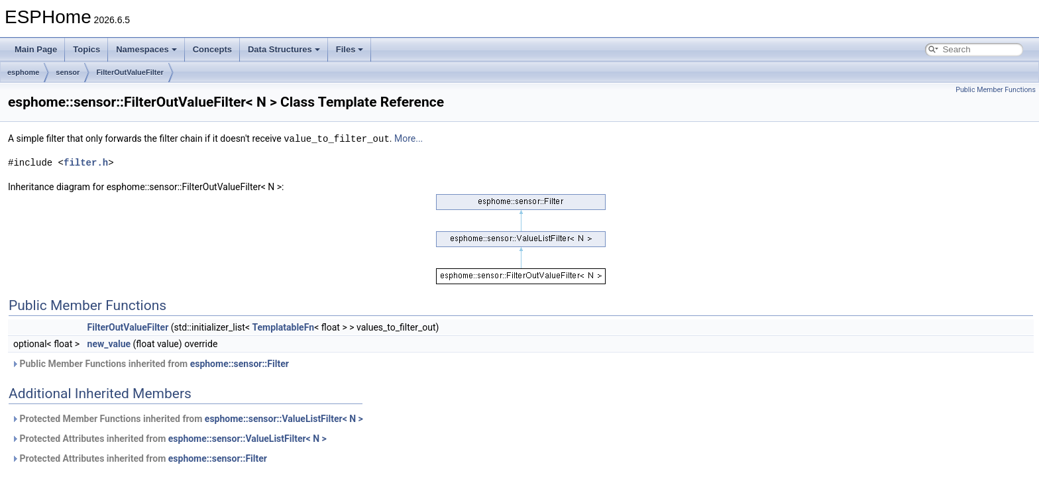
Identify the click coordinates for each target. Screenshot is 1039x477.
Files (350, 49)
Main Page (36, 49)
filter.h (86, 162)
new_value (109, 343)
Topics (86, 49)
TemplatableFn (283, 326)
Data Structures (284, 49)
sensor (68, 72)
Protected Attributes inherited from (169, 438)
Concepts (212, 49)
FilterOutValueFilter (129, 72)
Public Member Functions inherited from (150, 363)
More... (408, 138)
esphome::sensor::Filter (239, 363)
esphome (23, 72)
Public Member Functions (996, 89)
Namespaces (146, 49)
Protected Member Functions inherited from (187, 418)
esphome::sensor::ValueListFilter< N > (284, 418)
